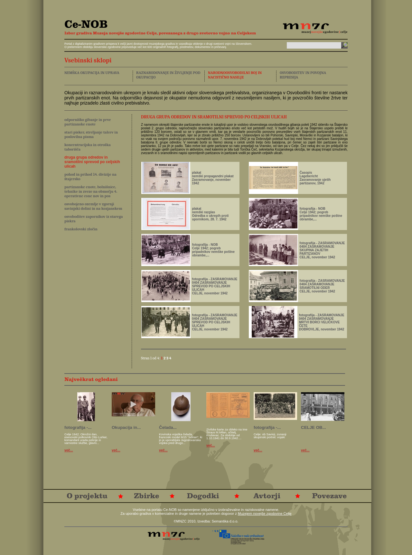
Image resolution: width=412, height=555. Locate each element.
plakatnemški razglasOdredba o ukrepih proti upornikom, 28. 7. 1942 (210, 214)
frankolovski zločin (81, 229)
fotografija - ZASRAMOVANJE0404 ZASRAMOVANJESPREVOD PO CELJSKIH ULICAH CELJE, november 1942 (215, 286)
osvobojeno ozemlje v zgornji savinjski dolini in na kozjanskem (93, 206)
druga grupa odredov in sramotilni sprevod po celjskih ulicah (92, 162)
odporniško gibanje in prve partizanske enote (87, 121)
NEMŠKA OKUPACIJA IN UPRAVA (91, 72)
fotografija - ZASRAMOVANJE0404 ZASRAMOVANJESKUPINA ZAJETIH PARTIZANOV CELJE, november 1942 (322, 250)
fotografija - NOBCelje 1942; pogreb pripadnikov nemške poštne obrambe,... (321, 214)
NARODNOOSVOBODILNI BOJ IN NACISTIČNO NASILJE (235, 74)
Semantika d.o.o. (225, 521)
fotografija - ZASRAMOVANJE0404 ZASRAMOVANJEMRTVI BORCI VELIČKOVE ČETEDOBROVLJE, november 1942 (321, 322)
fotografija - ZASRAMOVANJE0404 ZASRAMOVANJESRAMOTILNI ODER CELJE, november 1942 (322, 286)
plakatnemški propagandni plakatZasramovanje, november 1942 (212, 178)
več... (68, 450)
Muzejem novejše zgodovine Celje (265, 513)
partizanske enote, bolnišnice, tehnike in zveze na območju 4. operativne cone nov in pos (90, 191)
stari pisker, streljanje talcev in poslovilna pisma (91, 134)
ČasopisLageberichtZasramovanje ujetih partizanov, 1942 (315, 178)
